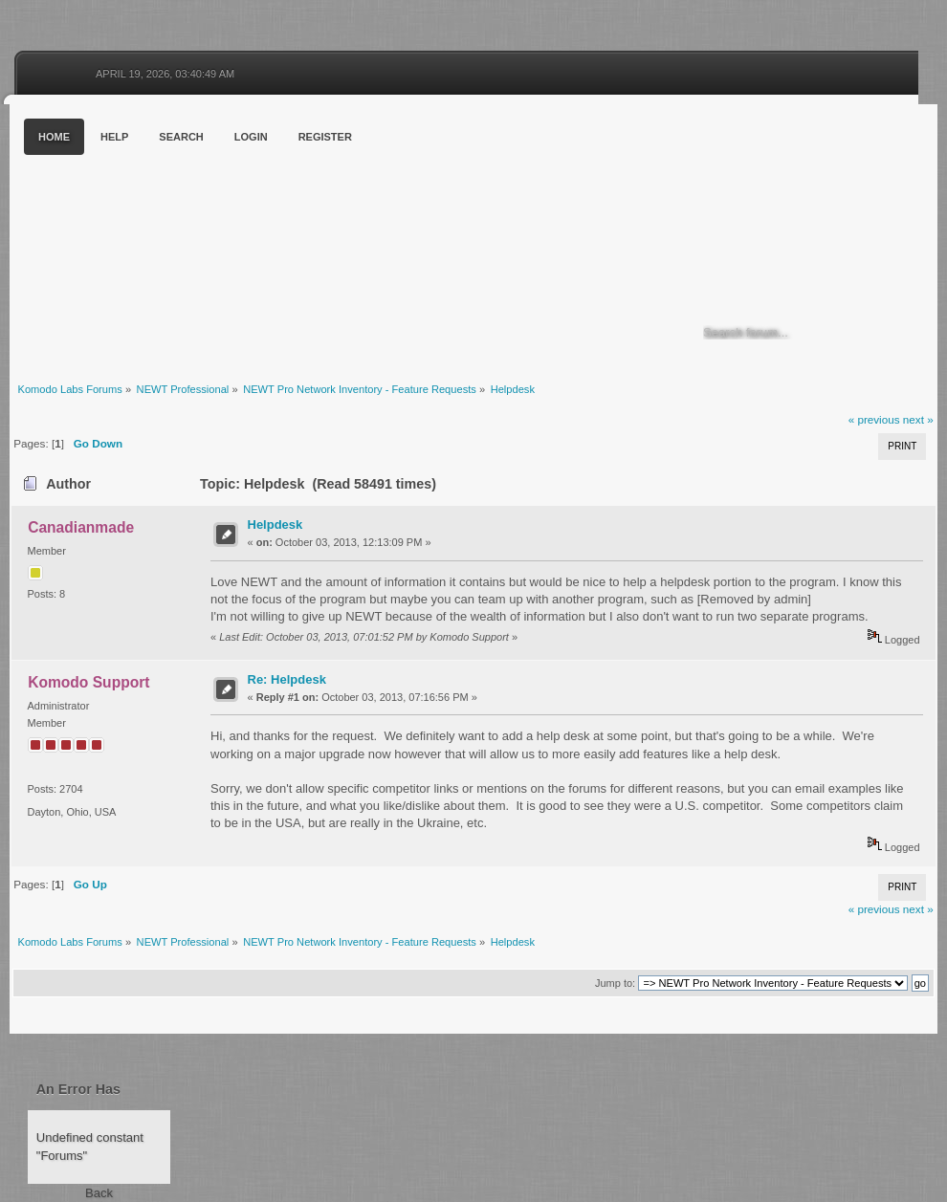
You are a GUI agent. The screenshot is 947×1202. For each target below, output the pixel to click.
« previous (874, 419)
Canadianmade (81, 527)
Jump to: (615, 983)
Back (99, 1193)
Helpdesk (275, 524)
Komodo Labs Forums (196, 238)
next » (918, 419)
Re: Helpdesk (287, 679)
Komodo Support (88, 682)
